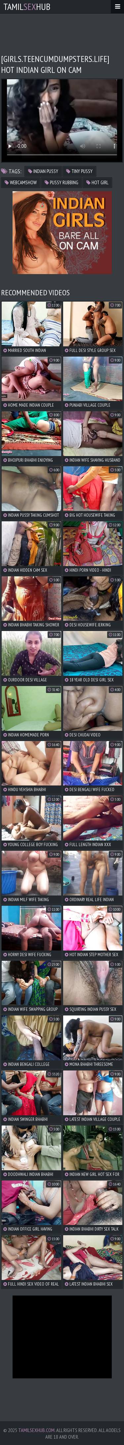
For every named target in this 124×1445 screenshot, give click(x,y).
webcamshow (21, 182)
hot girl (97, 182)
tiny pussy (79, 171)
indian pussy (43, 171)
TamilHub (26, 6)
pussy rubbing (61, 182)
